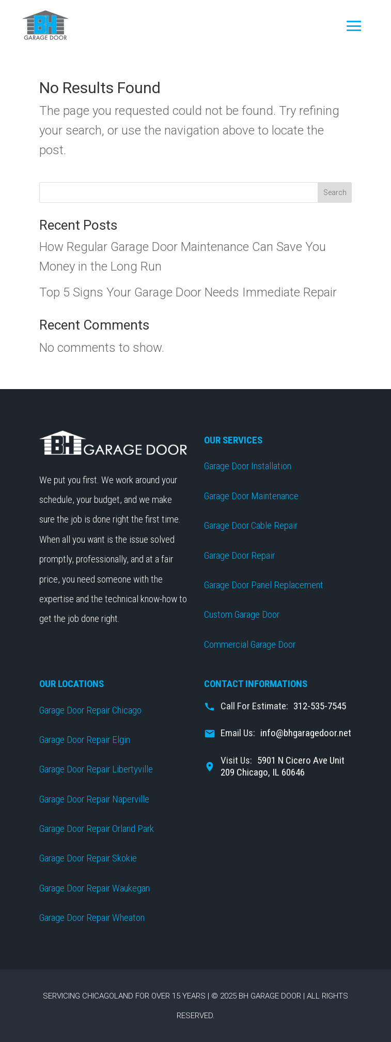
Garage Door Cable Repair (251, 525)
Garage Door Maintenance (251, 496)
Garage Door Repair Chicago (90, 710)
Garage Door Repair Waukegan (94, 888)
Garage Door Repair (239, 555)
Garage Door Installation (247, 466)
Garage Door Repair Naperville (94, 799)
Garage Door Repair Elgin (84, 740)
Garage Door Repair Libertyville (96, 769)
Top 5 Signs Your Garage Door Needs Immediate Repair (188, 292)
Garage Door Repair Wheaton (92, 918)
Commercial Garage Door (249, 644)
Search (335, 192)
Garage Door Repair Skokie (88, 858)
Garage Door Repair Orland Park (96, 829)
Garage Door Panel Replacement (263, 585)
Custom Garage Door (241, 614)
